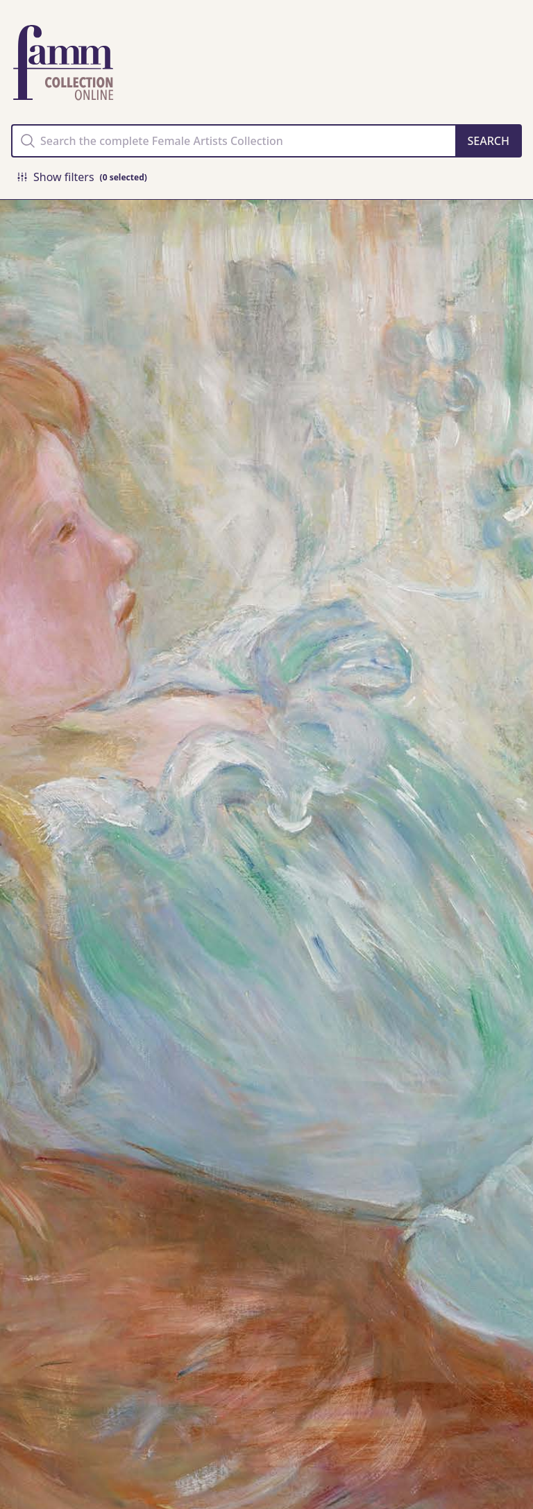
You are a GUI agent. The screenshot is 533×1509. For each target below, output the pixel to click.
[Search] (488, 140)
